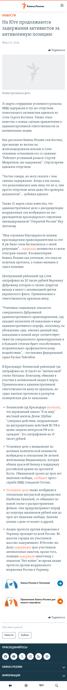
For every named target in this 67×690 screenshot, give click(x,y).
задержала (27, 556)
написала (29, 249)
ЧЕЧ (41, 685)
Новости (9, 15)
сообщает (40, 478)
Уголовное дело (17, 490)
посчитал (53, 407)
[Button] (56, 50)
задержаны (22, 547)
